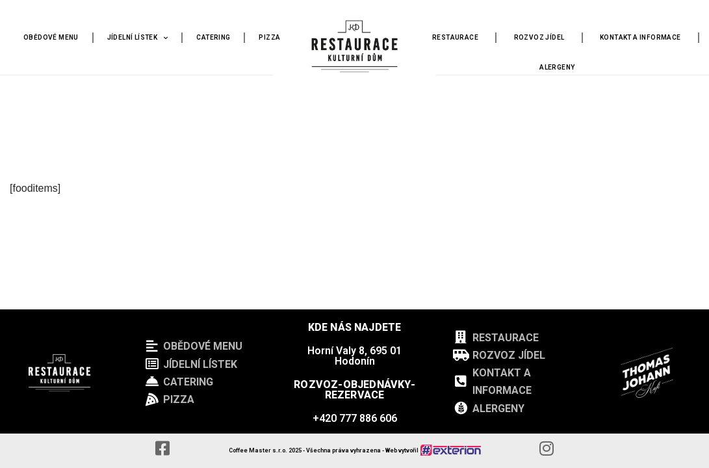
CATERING (213, 37)
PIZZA (269, 37)
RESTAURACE (455, 37)
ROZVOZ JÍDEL (539, 37)
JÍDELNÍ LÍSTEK (137, 38)
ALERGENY (556, 67)
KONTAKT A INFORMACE (640, 37)
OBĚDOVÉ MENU (51, 37)
